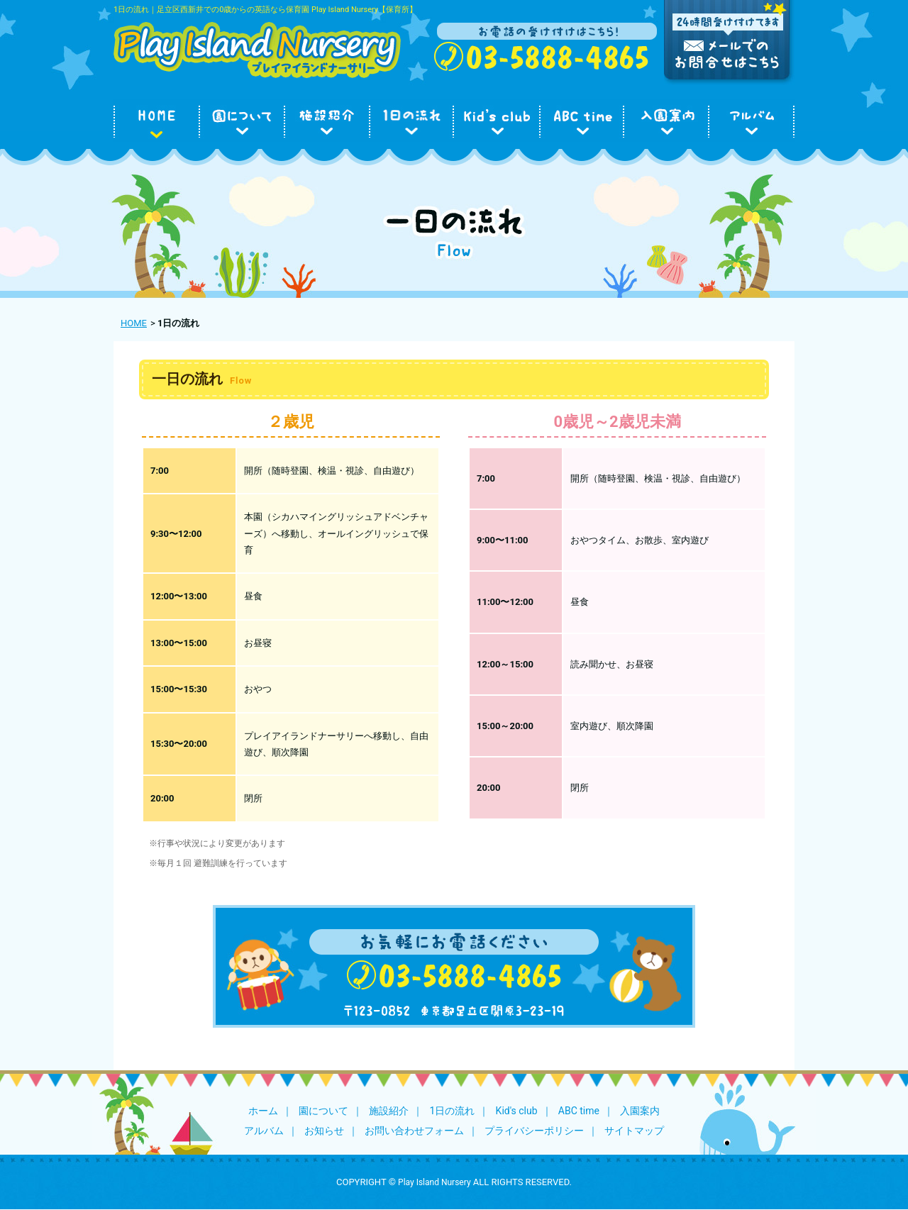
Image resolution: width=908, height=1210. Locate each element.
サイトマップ (634, 1130)
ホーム (263, 1110)
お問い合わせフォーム (414, 1130)
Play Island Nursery (434, 1182)
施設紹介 (389, 1110)
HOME (134, 323)
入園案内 (640, 1110)
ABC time (578, 1110)
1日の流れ (452, 1110)
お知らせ (324, 1130)
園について (323, 1110)
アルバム (264, 1130)
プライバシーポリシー (534, 1130)
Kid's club (517, 1110)
